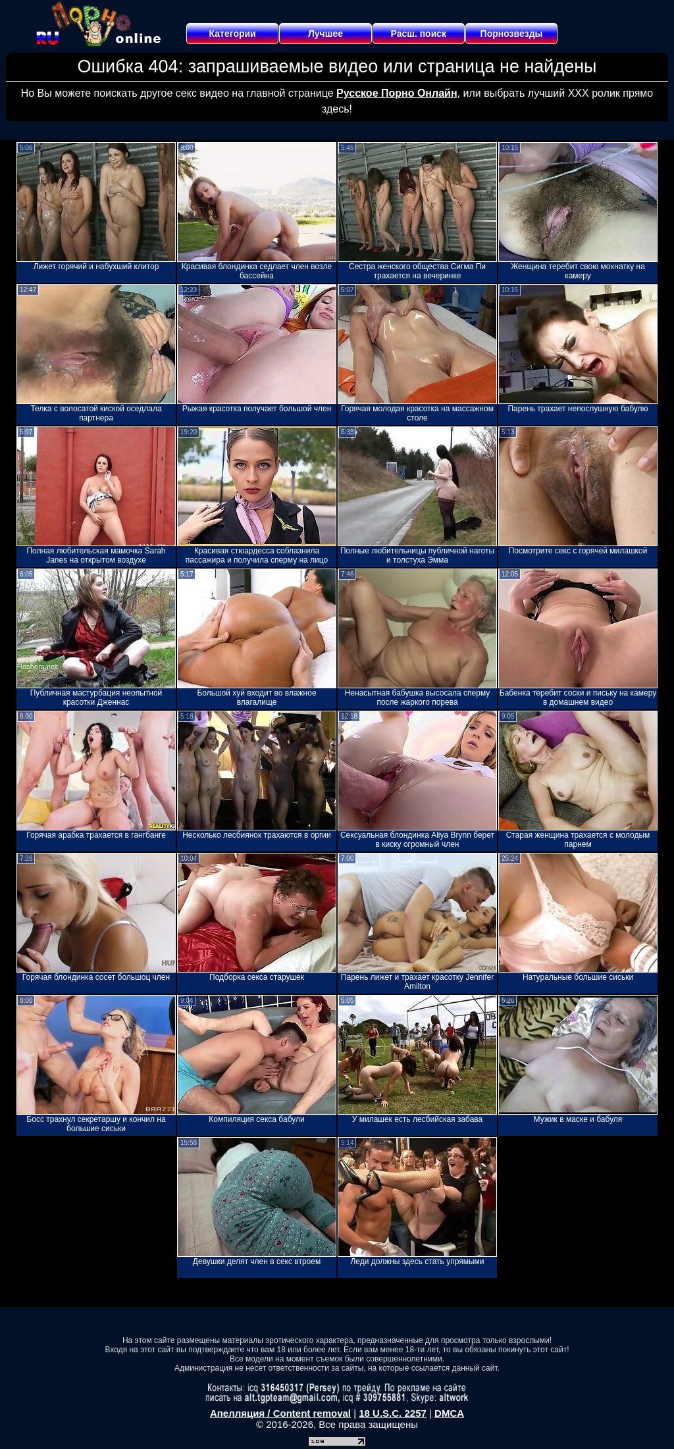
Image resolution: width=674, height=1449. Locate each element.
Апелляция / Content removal (280, 1413)
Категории (232, 33)
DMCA (449, 1413)
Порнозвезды (511, 33)
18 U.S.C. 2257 (393, 1413)
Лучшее (325, 33)
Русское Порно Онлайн (396, 93)
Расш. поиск (418, 33)
